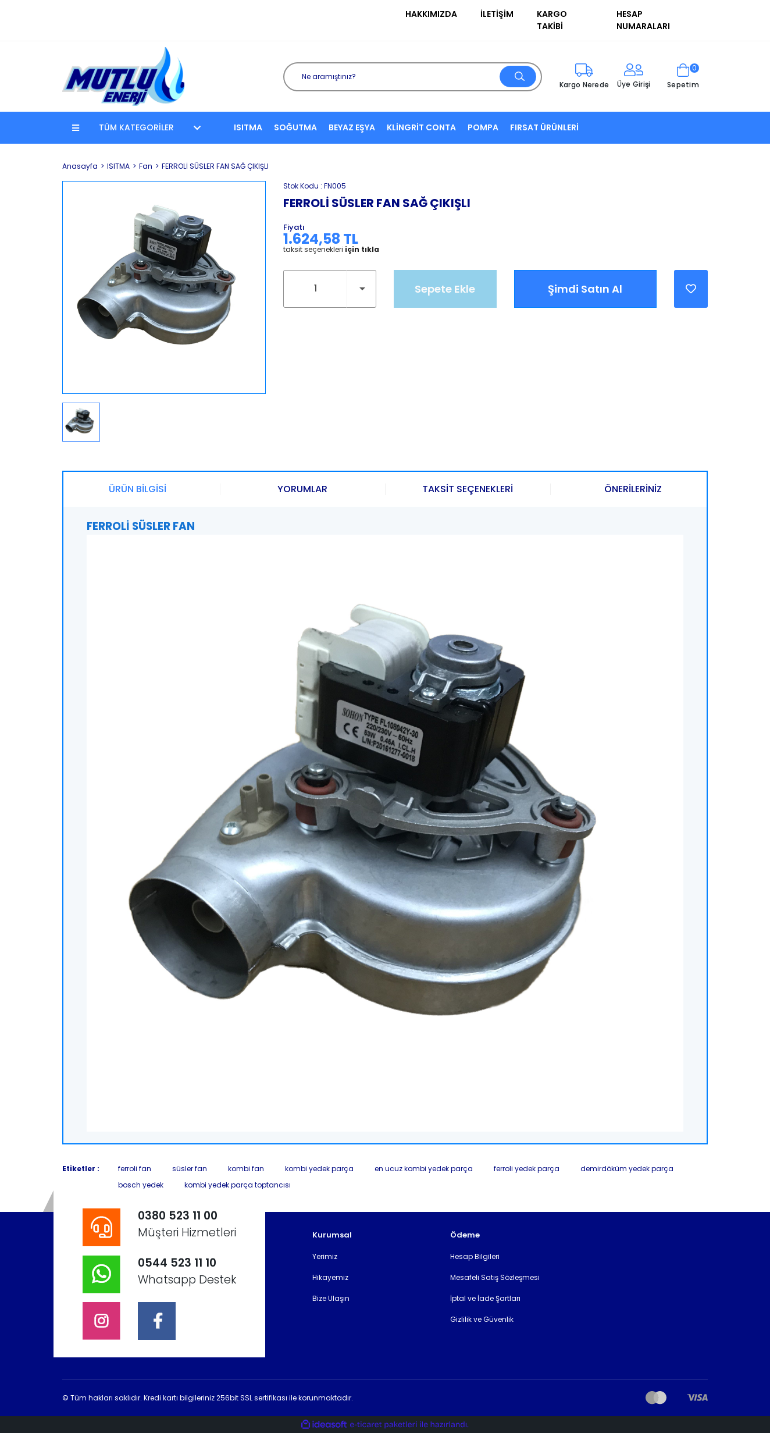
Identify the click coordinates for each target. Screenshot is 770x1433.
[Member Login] (634, 76)
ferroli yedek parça (526, 1169)
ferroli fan (134, 1169)
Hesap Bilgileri (475, 1256)
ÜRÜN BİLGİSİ (137, 489)
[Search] (412, 76)
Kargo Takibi (552, 20)
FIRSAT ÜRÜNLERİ (544, 127)
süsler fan (189, 1169)
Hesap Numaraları (643, 20)
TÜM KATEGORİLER (136, 127)
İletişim (497, 14)
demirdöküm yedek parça (626, 1169)
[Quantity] (329, 289)
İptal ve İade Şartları (485, 1298)
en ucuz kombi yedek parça (424, 1169)
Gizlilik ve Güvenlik (482, 1319)
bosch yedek (140, 1185)
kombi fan (246, 1169)
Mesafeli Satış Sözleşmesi (495, 1277)
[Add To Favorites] (691, 289)
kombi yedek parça (319, 1169)
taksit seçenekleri (331, 250)
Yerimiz (324, 1256)
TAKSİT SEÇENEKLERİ (467, 489)
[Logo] (123, 76)
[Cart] (683, 76)
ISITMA (248, 127)
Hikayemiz (330, 1277)
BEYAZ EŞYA (352, 127)
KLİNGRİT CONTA (421, 127)
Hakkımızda (431, 14)
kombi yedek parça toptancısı (237, 1185)
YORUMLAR (302, 489)
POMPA (483, 127)
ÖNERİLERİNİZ (633, 489)
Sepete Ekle (445, 289)
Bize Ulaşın (331, 1298)
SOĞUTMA (295, 127)
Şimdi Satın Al (585, 289)
